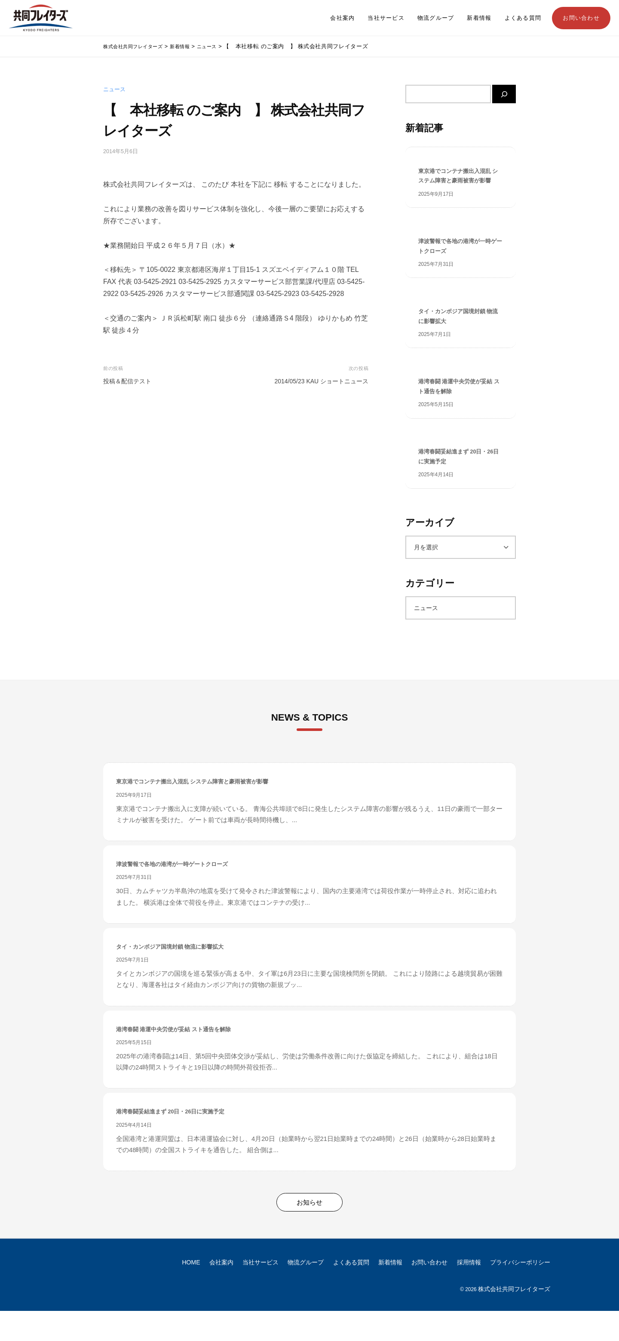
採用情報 (469, 1292)
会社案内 (342, 18)
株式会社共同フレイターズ (514, 1318)
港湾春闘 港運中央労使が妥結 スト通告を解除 (457, 410)
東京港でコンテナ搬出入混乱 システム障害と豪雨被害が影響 (460, 183)
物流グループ (435, 18)
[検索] (504, 94)
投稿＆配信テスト (127, 381)
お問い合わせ (581, 18)
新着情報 (479, 18)
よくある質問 (523, 18)
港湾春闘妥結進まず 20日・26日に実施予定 (458, 483)
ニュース (114, 89)
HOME (191, 1292)
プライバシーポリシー (520, 1292)
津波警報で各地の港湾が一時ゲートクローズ (460, 262)
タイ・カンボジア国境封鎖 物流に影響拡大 (457, 336)
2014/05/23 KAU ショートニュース (321, 381)
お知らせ (309, 1232)
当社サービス (386, 18)
